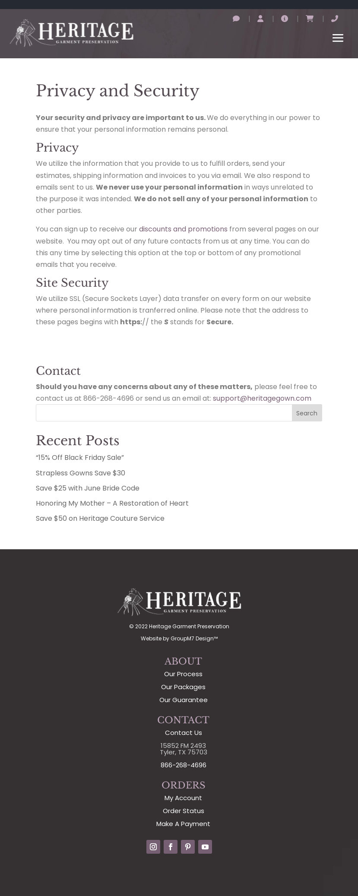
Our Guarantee (183, 699)
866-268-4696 (183, 764)
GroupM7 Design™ (194, 638)
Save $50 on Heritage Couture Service (100, 518)
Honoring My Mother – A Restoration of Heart (112, 503)
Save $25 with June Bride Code (87, 488)
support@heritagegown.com (262, 398)
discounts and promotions (183, 229)
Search (306, 413)
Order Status (183, 810)
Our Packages (183, 686)
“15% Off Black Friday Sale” (80, 457)
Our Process (183, 673)
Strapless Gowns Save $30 (80, 473)
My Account (183, 797)
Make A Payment (183, 823)
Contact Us (183, 732)
